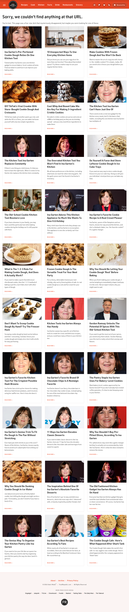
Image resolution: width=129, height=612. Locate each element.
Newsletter (119, 5)
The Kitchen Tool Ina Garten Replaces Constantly (19, 162)
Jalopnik (36, 593)
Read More (8, 74)
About (53, 580)
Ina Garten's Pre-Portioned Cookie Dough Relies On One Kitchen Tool (19, 55)
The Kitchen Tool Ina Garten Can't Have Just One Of (104, 108)
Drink (57, 5)
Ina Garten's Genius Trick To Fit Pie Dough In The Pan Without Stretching (21, 435)
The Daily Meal (88, 593)
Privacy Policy (72, 580)
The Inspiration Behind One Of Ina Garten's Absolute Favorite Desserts (63, 489)
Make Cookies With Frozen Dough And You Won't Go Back (105, 53)
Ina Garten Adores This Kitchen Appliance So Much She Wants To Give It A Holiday (64, 218)
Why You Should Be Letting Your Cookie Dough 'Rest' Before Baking (106, 272)
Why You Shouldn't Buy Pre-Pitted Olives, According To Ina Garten (105, 435)
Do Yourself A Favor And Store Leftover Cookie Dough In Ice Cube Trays (105, 163)
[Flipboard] (99, 5)
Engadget (28, 593)
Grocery (79, 5)
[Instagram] (94, 5)
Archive (61, 580)
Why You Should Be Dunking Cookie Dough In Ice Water (19, 488)
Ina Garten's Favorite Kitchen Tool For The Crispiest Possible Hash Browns (21, 380)
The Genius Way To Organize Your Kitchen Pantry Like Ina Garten (19, 543)
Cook (33, 5)
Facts (49, 5)
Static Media (52, 584)
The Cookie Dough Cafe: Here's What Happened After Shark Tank (106, 542)
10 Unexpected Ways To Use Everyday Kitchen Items (62, 53)
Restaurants (68, 5)
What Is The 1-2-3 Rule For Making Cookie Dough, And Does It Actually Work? (21, 272)
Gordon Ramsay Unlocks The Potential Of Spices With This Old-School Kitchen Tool (104, 326)
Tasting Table (77, 593)
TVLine (44, 593)
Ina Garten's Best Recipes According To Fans (60, 542)
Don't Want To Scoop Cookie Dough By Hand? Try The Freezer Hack (22, 326)
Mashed (68, 593)
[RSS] (109, 5)
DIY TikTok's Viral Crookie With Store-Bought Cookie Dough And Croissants (22, 109)
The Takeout (100, 593)
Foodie (61, 593)
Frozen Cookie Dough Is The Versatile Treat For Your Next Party (62, 272)
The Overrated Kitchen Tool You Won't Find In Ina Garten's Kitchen (63, 163)
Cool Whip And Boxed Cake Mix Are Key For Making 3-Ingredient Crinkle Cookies (64, 109)
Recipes (24, 5)
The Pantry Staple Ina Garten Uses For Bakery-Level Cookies (106, 379)
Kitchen (41, 5)
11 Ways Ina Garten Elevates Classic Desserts (62, 433)
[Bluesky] (104, 5)
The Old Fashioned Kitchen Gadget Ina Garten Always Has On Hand (105, 489)
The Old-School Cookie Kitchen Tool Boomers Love (21, 216)
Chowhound (52, 593)
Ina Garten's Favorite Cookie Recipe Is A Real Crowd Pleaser (105, 216)
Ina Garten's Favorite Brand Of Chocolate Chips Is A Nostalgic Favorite (63, 380)
